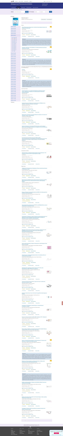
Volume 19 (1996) (13, 95)
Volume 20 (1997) (13, 93)
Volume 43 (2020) (13, 53)
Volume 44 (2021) (13, 35)
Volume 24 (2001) (13, 86)
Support (30, 1)
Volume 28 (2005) (13, 79)
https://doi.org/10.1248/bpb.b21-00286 (28, 145)
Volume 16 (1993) (13, 100)
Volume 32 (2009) (13, 72)
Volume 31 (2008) (13, 74)
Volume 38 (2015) (13, 61)
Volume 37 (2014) (13, 63)
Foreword (23, 69)
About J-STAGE (21, 1)
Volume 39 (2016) (13, 60)
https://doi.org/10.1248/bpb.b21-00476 (28, 33)
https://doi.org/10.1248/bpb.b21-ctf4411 (28, 74)
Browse (16, 1)
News (29, 430)
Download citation (43, 19)
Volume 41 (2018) (13, 56)
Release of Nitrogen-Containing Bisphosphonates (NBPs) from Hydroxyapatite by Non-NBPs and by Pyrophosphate (34, 193)
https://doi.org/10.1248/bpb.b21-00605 (28, 414)
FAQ (37, 432)
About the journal (35, 7)
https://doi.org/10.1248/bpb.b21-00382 (28, 236)
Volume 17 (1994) (13, 98)
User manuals (38, 430)
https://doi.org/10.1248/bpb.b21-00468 (28, 97)
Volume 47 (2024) (13, 30)
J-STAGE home (12, 9)
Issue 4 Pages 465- (14, 47)
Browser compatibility (39, 431)
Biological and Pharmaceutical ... (19, 9)
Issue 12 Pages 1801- (14, 37)
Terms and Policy (22, 433)
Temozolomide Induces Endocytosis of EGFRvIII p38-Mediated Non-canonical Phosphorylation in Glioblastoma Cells (34, 205)
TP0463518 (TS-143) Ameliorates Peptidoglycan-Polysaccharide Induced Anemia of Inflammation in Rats (34, 169)
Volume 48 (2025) (13, 28)
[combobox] (37, 12)
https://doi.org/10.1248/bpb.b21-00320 (28, 198)
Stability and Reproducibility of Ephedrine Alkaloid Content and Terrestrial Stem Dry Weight (34, 383)
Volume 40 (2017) (13, 58)
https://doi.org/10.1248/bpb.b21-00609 (28, 53)
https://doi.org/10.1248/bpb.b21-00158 (28, 186)
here (60, 434)
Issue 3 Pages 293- (14, 48)
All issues (18, 7)
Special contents (30, 432)
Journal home (13, 7)
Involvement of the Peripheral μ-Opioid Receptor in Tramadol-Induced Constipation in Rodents (32, 306)
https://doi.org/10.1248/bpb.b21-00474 (28, 311)
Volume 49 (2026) (13, 26)
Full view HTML (38, 36)
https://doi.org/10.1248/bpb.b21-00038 (28, 174)
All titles (12, 430)
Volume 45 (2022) (13, 33)
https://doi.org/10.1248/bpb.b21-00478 (28, 322)
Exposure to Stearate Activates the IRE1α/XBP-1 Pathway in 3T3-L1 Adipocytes (34, 316)
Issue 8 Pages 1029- (14, 42)
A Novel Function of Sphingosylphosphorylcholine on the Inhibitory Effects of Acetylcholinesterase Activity (34, 255)
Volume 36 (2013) (13, 65)
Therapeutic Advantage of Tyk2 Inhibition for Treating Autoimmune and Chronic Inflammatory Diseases (34, 48)
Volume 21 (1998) (13, 91)
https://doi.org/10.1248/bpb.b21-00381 (28, 224)
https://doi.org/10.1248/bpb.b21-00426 (28, 120)
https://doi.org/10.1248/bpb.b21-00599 (28, 388)
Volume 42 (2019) (13, 54)
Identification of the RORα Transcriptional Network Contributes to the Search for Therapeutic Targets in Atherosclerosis (34, 115)
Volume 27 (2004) (13, 81)
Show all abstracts (49, 19)
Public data (21, 432)
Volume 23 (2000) (13, 88)
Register (56, 433)
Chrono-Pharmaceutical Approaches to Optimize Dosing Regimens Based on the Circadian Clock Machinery (34, 28)
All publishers (12, 432)
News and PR (26, 1)
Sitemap (38, 434)
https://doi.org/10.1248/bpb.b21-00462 (28, 287)
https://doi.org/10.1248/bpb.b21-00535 (28, 346)
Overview (21, 430)
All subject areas (13, 431)
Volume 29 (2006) (13, 77)
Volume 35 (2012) (13, 67)
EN (49, 1)
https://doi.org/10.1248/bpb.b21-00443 (28, 274)
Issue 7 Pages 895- (14, 43)
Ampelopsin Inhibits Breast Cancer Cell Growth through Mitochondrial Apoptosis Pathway (34, 293)
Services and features (22, 431)
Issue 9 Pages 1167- (14, 41)
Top (30, 426)
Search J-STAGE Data (14, 434)
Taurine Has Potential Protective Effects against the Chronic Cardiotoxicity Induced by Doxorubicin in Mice (33, 282)
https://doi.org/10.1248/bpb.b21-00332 (28, 132)
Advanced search (26, 13)
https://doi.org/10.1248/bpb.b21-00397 (28, 249)
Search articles (13, 433)
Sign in (45, 1)
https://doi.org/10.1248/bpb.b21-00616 (28, 159)
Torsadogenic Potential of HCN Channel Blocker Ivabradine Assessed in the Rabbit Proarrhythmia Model (33, 409)
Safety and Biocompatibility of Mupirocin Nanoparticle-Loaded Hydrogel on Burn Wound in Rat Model (34, 244)
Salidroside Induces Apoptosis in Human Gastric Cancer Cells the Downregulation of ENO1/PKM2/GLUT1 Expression (32, 268)
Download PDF (30, 36)
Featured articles (28, 7)
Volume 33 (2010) (13, 70)
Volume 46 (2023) (13, 31)
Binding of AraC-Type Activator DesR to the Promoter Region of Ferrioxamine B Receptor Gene (34, 397)
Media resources (30, 433)
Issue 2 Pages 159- (14, 49)
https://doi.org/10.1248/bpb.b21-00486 (28, 109)
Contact (38, 433)
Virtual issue (23, 7)
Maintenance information (31, 431)
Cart (47, 1)
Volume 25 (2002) (13, 84)
